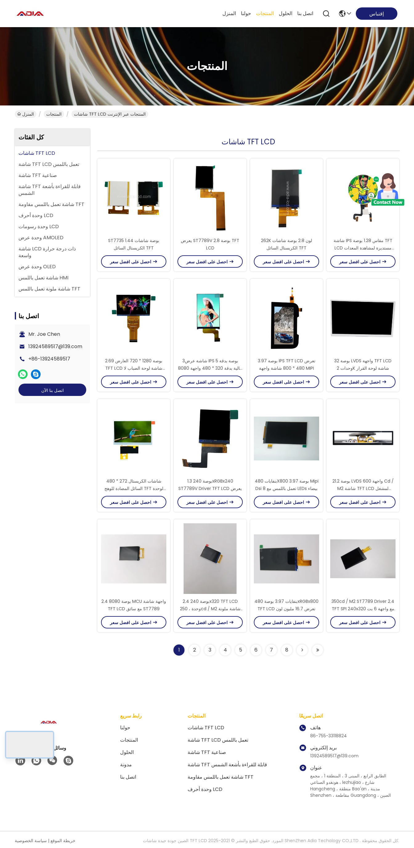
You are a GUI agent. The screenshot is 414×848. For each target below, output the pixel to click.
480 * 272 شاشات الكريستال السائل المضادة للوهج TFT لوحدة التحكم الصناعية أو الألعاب (133, 488)
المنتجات (265, 13)
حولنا (246, 13)
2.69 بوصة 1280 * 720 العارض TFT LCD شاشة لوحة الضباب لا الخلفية (133, 368)
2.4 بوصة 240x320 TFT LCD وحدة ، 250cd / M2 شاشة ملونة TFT (210, 608)
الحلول (285, 13)
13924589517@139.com (55, 346)
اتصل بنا (305, 13)
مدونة (126, 764)
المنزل (229, 13)
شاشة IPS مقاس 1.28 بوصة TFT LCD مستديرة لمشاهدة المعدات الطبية (363, 247)
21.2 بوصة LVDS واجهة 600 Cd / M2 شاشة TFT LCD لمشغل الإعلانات (363, 488)
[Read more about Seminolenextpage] (302, 650)
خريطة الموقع (63, 841)
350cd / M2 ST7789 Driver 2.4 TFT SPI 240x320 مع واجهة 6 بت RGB (362, 608)
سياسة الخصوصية (31, 841)
